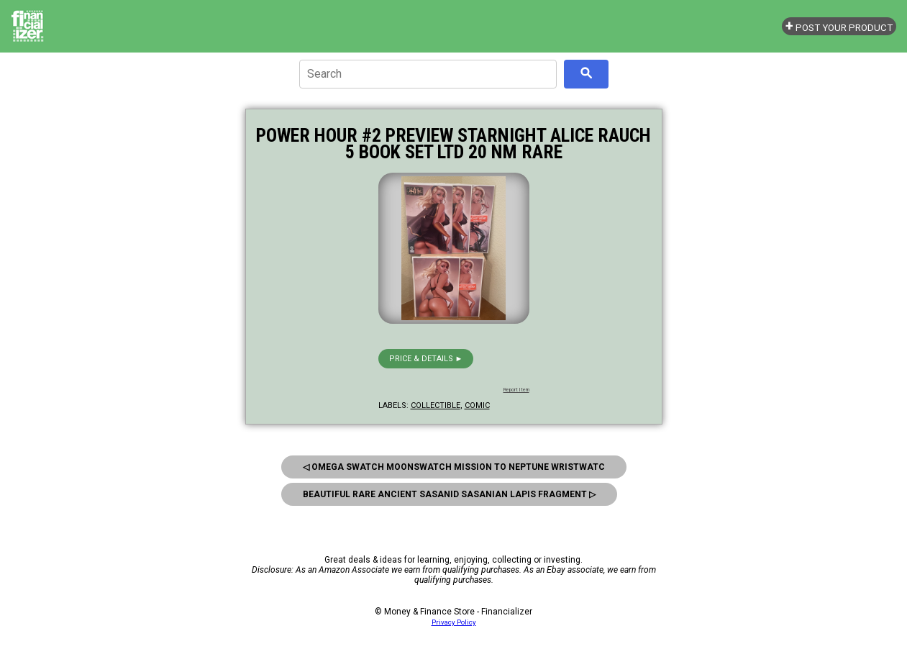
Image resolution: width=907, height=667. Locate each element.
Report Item (516, 390)
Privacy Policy (454, 622)
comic (477, 405)
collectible (435, 405)
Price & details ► (426, 358)
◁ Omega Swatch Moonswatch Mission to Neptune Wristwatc (454, 467)
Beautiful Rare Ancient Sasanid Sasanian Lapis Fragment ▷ (449, 494)
